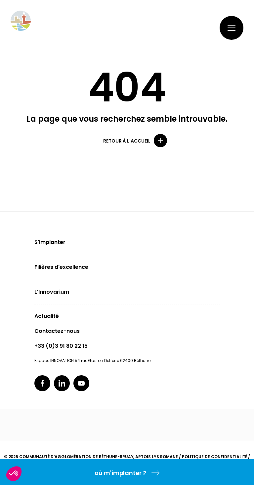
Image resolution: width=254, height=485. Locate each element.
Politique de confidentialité (214, 456)
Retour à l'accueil (126, 141)
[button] (14, 474)
